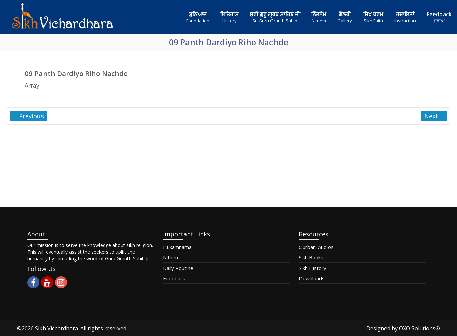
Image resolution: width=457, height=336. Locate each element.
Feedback (174, 278)
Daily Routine (178, 267)
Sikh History (312, 267)
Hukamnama (177, 247)
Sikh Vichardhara (56, 328)
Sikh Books (311, 257)
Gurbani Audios (316, 247)
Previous (30, 116)
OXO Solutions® (419, 328)
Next (432, 116)
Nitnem (171, 257)
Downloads (312, 278)
